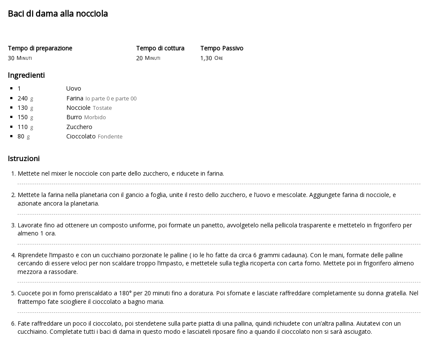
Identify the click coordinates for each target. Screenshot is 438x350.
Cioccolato (81, 136)
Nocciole (78, 107)
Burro (74, 117)
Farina (74, 98)
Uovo (73, 88)
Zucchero (79, 127)
